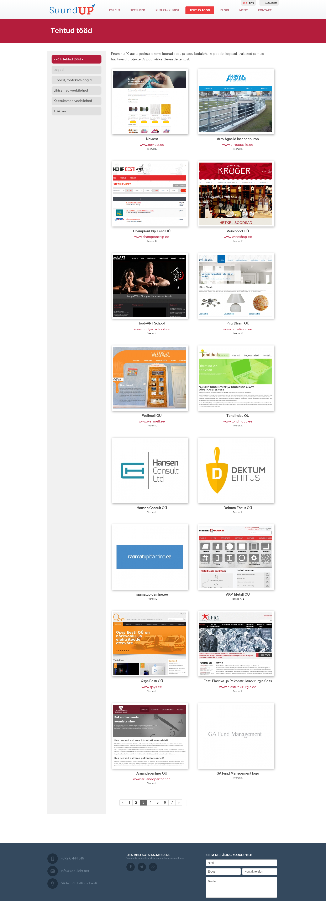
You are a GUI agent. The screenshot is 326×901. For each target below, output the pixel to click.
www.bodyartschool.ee (152, 329)
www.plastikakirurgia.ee (237, 687)
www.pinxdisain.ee (237, 329)
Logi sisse (269, 2)
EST (245, 2)
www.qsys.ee (152, 687)
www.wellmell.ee (152, 421)
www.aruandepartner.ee (152, 779)
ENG (251, 2)
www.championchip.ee (151, 237)
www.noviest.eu (152, 145)
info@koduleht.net (75, 871)
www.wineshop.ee (238, 237)
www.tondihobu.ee (237, 421)
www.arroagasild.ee (237, 145)
